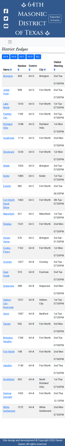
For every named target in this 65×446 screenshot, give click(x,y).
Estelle (7, 186)
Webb (6, 165)
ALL (38, 56)
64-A (5, 56)
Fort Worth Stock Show (9, 203)
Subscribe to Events (55, 19)
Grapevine (8, 285)
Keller (6, 175)
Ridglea (7, 224)
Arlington (8, 76)
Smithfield (8, 379)
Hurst (6, 313)
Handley (7, 365)
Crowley (7, 261)
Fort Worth (9, 351)
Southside (8, 138)
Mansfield (8, 213)
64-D (30, 56)
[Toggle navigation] (10, 42)
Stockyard (8, 151)
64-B (14, 56)
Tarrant (6, 323)
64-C (22, 56)
